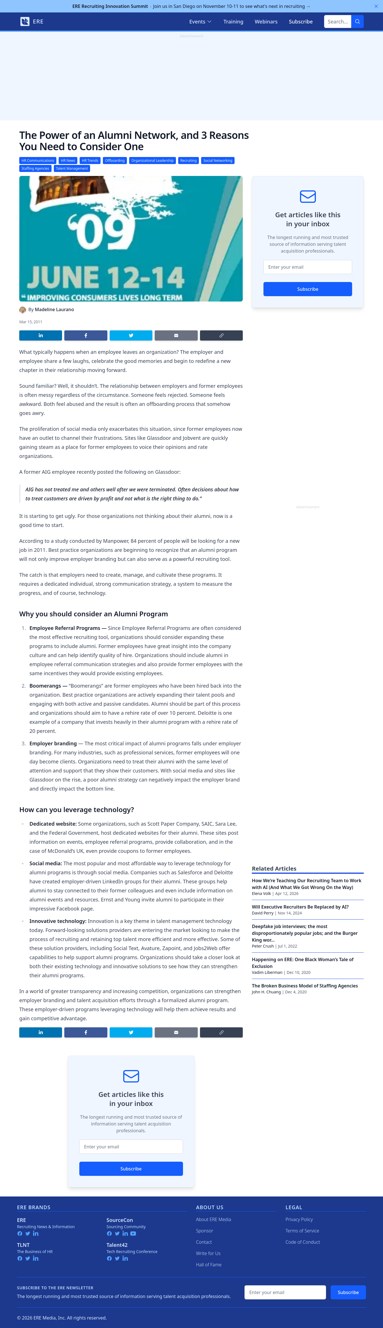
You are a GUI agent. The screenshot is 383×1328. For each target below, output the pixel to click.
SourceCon (120, 1220)
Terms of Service (302, 1231)
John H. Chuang (266, 992)
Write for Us (208, 1253)
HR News (68, 160)
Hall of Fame (209, 1265)
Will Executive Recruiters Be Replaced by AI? (300, 907)
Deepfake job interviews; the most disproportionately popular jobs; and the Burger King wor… (305, 933)
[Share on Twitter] (131, 335)
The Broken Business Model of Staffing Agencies (305, 986)
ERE (21, 1220)
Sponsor (204, 1231)
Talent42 (117, 1244)
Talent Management (72, 168)
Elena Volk (261, 893)
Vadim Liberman (267, 972)
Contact (204, 1242)
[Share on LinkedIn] (40, 335)
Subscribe (131, 1169)
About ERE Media (213, 1219)
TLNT (23, 1244)
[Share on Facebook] (85, 335)
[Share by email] (176, 335)
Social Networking (217, 160)
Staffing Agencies (35, 168)
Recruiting (188, 160)
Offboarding (115, 160)
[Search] (357, 21)
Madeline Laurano (54, 309)
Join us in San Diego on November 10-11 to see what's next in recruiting (192, 6)
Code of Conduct (303, 1242)
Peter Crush (263, 946)
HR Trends (90, 160)
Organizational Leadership (152, 160)
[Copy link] (221, 335)
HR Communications (38, 160)
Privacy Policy (299, 1219)
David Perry (262, 913)
